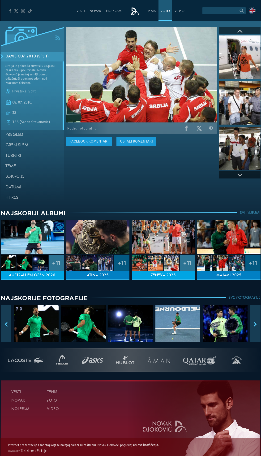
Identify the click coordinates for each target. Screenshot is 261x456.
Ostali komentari (136, 141)
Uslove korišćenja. (146, 445)
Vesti (81, 11)
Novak (95, 11)
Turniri (13, 156)
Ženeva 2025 (163, 275)
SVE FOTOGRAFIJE (244, 298)
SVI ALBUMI (250, 213)
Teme (10, 166)
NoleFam (113, 11)
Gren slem (16, 145)
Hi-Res (11, 197)
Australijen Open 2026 (32, 275)
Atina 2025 (98, 275)
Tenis (151, 11)
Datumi (13, 187)
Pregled (14, 135)
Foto (165, 11)
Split (32, 91)
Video (179, 11)
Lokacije (15, 176)
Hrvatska (19, 91)
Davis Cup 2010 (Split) (27, 56)
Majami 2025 (228, 275)
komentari (89, 141)
